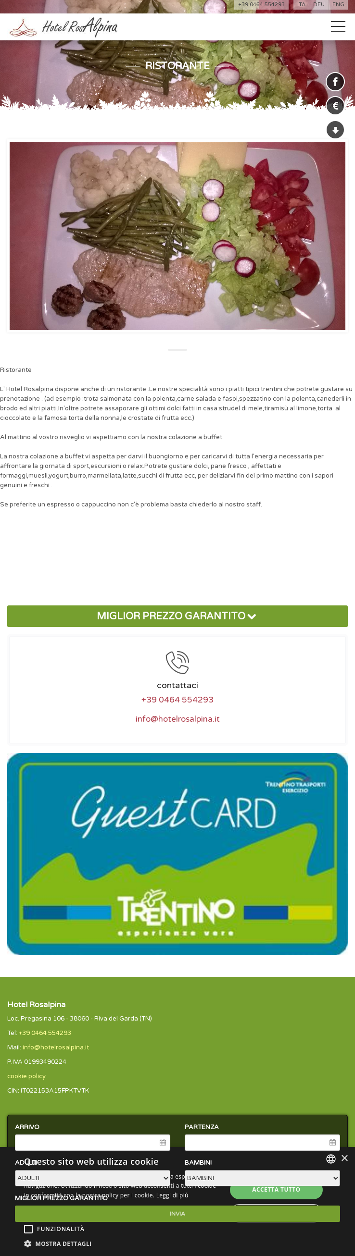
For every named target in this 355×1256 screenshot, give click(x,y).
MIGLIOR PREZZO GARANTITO (178, 616)
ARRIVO (27, 1127)
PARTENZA (202, 1127)
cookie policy (26, 1076)
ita (301, 4)
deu (319, 4)
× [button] (344, 1158)
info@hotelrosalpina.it (178, 719)
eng (338, 4)
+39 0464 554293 (261, 4)
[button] (122, 1244)
